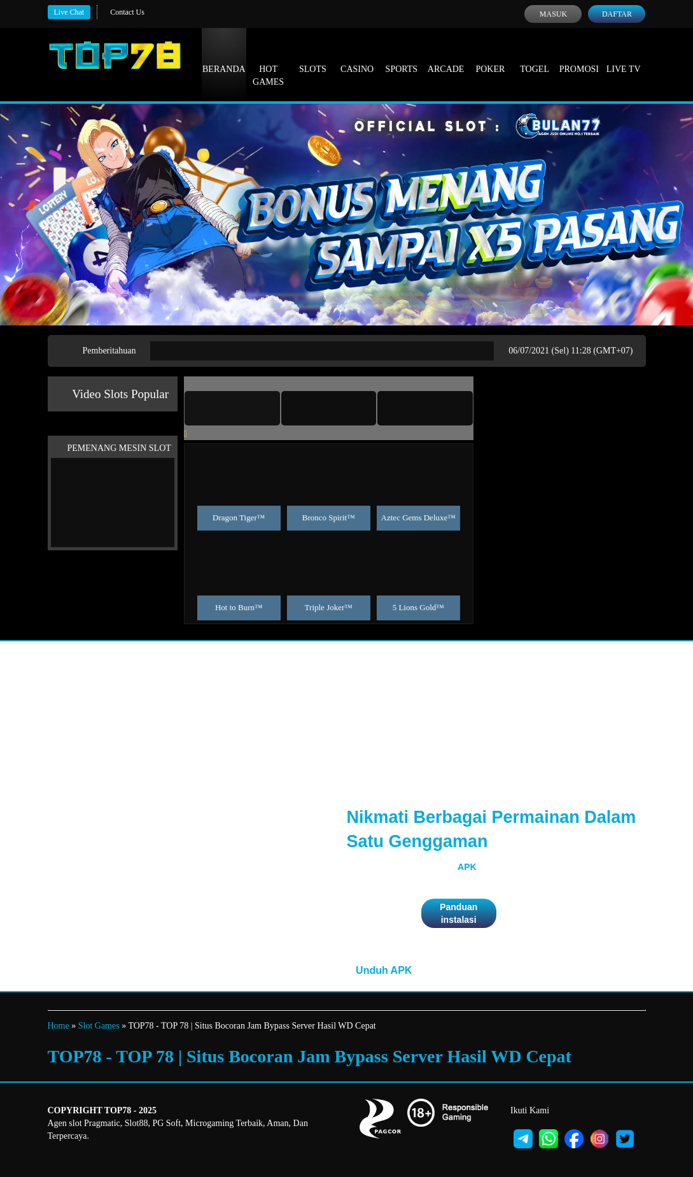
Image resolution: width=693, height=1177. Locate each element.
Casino (357, 57)
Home (58, 1026)
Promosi (579, 57)
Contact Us (127, 12)
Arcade (446, 57)
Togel (534, 57)
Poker (490, 57)
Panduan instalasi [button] (458, 913)
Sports (402, 57)
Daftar (617, 14)
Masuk (553, 14)
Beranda (224, 57)
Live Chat (69, 12)
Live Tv (623, 57)
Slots (312, 57)
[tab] (232, 408)
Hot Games (268, 64)
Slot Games (99, 1026)
